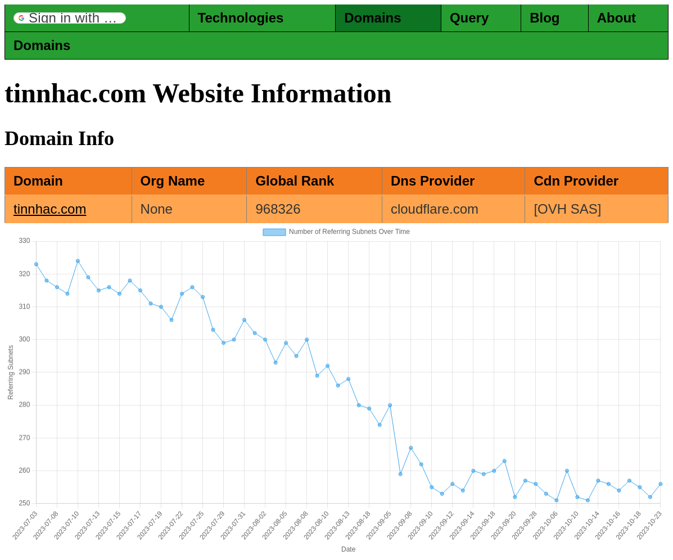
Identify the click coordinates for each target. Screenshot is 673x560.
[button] (69, 18)
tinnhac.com (49, 208)
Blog (544, 17)
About (616, 17)
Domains (372, 17)
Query (469, 17)
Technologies (241, 17)
